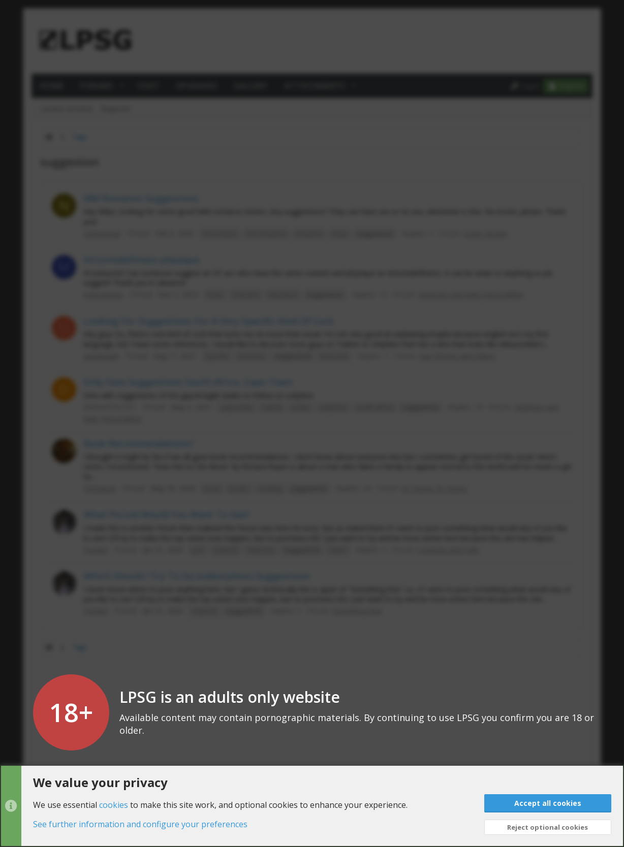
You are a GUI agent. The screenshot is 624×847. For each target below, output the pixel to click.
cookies (113, 804)
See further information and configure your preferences (140, 824)
